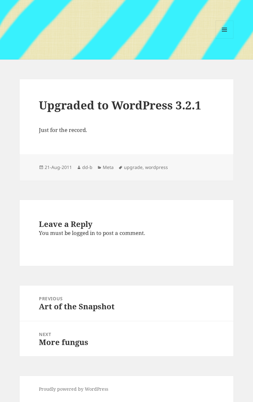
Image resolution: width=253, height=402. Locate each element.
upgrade (133, 167)
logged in (83, 233)
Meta (108, 167)
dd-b (87, 167)
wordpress (156, 167)
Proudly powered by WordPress (73, 389)
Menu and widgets (224, 38)
